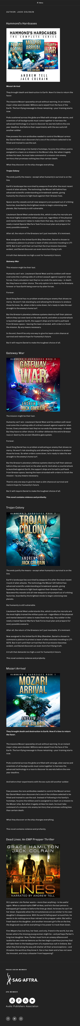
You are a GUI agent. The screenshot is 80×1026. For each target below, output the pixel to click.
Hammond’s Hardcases (21, 23)
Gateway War (15, 353)
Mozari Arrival (16, 668)
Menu (40, 3)
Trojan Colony (15, 507)
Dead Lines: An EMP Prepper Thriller (30, 839)
